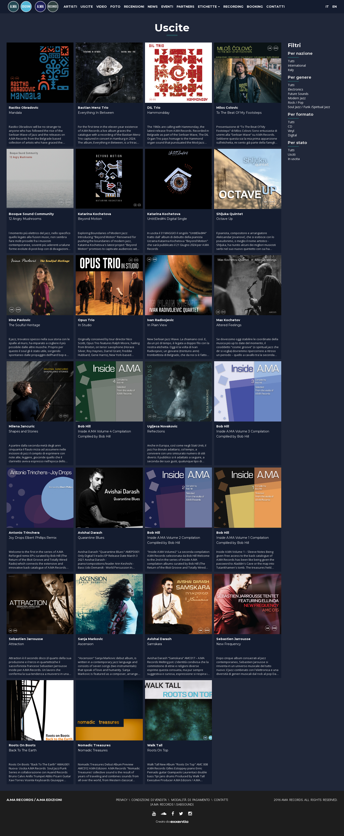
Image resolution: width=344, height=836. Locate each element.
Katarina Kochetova (94, 214)
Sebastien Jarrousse (26, 639)
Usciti (292, 154)
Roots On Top (157, 750)
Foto (115, 7)
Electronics (295, 89)
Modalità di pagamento (190, 799)
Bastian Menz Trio (93, 108)
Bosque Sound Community (31, 214)
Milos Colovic (227, 108)
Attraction (16, 644)
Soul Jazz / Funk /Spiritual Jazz (309, 107)
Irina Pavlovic (19, 320)
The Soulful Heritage (24, 325)
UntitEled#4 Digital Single (167, 219)
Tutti (291, 61)
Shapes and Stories (23, 431)
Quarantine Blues (91, 538)
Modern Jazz (297, 98)
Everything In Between (96, 113)
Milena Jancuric (22, 426)
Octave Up (224, 219)
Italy (291, 70)
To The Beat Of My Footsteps (239, 113)
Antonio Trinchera (24, 533)
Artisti (70, 7)
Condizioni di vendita (149, 799)
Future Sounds (298, 94)
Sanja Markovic (90, 639)
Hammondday (158, 113)
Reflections (156, 431)
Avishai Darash (90, 533)
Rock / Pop (295, 102)
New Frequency (228, 644)
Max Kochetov (228, 320)
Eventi (167, 7)
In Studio (85, 325)
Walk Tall (154, 745)
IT (327, 7)
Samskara (154, 644)
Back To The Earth (23, 750)
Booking (255, 7)
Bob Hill (84, 426)
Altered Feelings (228, 325)
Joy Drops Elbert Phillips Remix (32, 538)
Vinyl (291, 131)
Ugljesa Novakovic (162, 426)
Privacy (121, 799)
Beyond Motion (90, 219)
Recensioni (134, 7)
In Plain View (157, 325)
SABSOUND (184, 804)
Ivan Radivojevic (160, 320)
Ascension (85, 644)
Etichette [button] (209, 7)
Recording (233, 7)
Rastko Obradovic (23, 108)
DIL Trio (153, 108)
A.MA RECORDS (162, 804)
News (153, 7)
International (297, 65)
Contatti (275, 7)
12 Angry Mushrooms (25, 219)
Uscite (87, 7)
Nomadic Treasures (94, 745)
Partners (185, 7)
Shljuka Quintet (229, 214)
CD (290, 126)
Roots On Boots (22, 745)
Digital (292, 135)
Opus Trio (86, 320)
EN (334, 7)
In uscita (294, 159)
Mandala (15, 113)
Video (101, 7)
